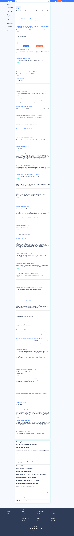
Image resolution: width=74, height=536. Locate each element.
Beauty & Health (9, 10)
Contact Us (53, 513)
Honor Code (38, 513)
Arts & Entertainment (10, 7)
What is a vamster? (19, 465)
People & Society (9, 26)
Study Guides (39, 516)
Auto (7, 8)
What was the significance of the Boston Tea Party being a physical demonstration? (31, 474)
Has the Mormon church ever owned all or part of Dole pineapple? (28, 480)
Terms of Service (54, 515)
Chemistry (23, 513)
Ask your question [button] (39, 46)
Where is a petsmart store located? (22, 447)
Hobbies (8, 20)
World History (24, 516)
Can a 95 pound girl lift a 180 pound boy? (23, 489)
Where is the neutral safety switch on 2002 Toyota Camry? (26, 444)
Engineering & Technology (9, 16)
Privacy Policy (53, 516)
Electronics (8, 14)
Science (8, 27)
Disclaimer (53, 518)
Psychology (23, 520)
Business (8, 12)
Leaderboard (9, 511)
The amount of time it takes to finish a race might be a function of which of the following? (32, 492)
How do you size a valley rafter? (21, 494)
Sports (8, 30)
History (8, 19)
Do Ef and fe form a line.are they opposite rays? (24, 500)
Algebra (23, 511)
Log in (65, 1)
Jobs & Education (9, 22)
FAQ (37, 520)
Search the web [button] (26, 46)
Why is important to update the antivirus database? (25, 453)
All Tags (8, 513)
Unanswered (9, 515)
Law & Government (10, 23)
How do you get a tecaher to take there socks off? (25, 486)
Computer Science (24, 522)
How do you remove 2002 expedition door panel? (25, 458)
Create (58, 1)
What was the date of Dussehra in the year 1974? (24, 456)
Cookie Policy (53, 520)
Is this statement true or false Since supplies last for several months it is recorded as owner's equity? (31, 462)
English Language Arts (25, 518)
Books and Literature (10, 11)
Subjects (8, 4)
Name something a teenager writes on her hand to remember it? (27, 483)
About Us (52, 511)
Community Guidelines (40, 511)
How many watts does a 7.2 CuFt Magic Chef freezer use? (26, 477)
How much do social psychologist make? (23, 471)
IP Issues (52, 522)
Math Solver (38, 518)
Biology (23, 515)
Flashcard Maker (39, 515)
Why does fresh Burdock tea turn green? (23, 497)
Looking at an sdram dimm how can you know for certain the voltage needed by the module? (32, 450)
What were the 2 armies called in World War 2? (24, 468)
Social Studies (9, 29)
